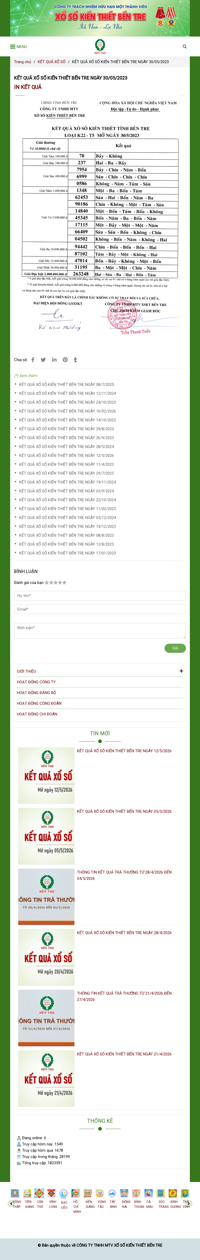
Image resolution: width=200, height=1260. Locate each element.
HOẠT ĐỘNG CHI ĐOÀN (37, 714)
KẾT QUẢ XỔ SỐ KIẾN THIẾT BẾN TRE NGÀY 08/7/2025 (66, 384)
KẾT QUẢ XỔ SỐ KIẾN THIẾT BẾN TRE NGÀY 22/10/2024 (67, 500)
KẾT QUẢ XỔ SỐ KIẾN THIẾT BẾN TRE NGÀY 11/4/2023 (66, 464)
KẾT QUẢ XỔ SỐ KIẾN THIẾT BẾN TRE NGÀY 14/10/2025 (67, 420)
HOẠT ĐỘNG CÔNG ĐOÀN (39, 703)
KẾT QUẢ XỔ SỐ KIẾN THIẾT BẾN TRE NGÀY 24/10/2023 (67, 402)
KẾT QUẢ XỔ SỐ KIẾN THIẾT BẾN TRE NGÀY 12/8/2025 (66, 544)
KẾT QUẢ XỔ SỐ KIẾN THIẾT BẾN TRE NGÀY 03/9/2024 (66, 491)
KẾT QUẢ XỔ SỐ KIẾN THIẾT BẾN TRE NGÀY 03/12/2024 (67, 517)
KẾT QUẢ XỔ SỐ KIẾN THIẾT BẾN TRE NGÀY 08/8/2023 (66, 535)
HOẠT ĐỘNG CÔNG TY (36, 682)
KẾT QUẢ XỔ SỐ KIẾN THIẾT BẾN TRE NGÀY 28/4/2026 (124, 932)
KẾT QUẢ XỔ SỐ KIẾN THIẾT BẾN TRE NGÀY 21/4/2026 (124, 1054)
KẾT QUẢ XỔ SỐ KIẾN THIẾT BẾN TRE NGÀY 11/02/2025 (67, 508)
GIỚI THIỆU (100, 671)
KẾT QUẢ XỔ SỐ (51, 61)
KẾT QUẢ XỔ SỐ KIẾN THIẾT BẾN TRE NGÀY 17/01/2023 (67, 553)
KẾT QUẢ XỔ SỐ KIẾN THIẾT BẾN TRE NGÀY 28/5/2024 (66, 446)
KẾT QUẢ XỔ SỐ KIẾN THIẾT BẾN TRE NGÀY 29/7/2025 (66, 473)
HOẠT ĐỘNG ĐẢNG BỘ (36, 692)
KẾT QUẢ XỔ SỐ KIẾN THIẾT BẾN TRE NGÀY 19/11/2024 (67, 482)
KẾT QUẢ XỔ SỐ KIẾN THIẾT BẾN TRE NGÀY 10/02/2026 (67, 411)
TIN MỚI (100, 733)
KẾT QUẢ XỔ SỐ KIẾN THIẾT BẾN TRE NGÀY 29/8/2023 (66, 429)
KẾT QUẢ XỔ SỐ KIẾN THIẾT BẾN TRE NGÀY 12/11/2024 (67, 393)
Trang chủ (22, 61)
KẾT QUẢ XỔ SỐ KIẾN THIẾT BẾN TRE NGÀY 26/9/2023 (66, 437)
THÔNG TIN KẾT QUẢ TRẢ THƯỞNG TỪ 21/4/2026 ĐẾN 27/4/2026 (124, 996)
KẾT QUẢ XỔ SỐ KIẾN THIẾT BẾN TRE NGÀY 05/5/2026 (124, 811)
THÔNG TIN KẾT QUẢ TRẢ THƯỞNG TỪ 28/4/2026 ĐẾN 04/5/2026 (124, 875)
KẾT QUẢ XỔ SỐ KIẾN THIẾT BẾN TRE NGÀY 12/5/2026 (66, 455)
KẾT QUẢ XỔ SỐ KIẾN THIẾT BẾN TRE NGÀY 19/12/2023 (67, 526)
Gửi (175, 648)
